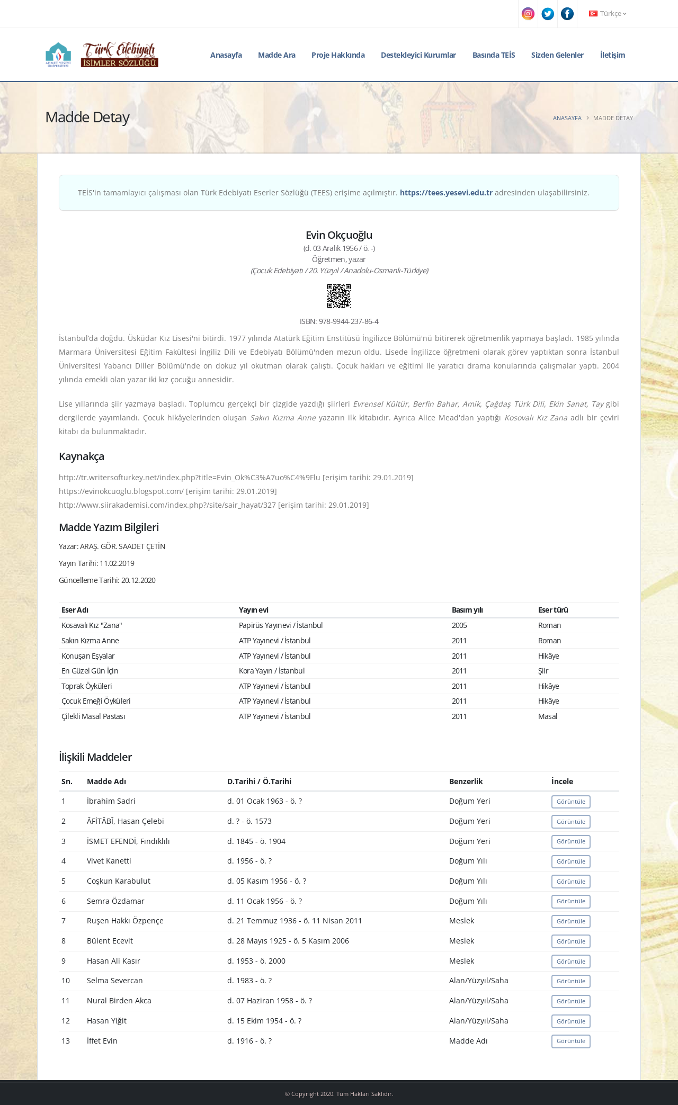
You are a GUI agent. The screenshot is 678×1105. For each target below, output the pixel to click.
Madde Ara (277, 55)
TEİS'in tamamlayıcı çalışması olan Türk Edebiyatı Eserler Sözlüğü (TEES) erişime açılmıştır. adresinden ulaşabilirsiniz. (334, 192)
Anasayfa (226, 55)
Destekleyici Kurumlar (418, 55)
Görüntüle (571, 801)
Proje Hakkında (337, 55)
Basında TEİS (493, 55)
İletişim (613, 55)
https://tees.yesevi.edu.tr (446, 192)
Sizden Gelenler (557, 55)
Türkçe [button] (607, 13)
